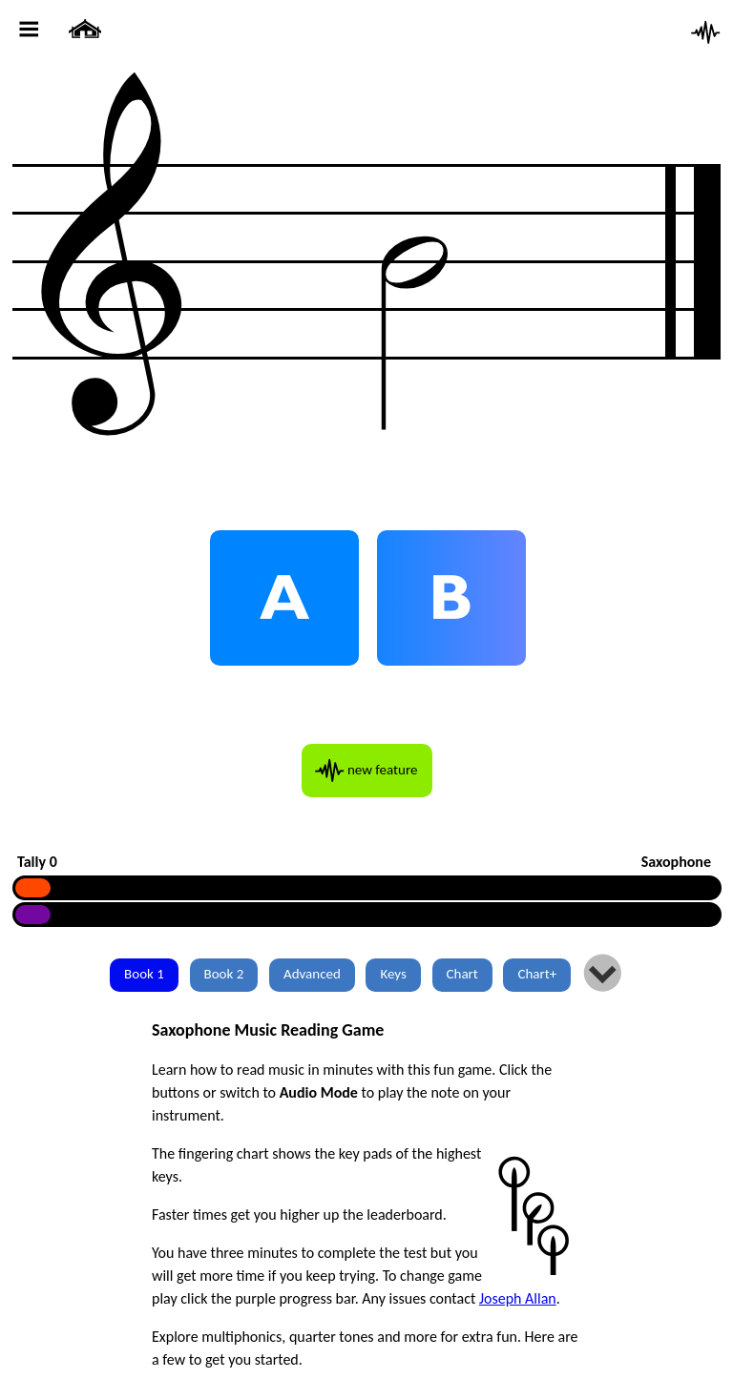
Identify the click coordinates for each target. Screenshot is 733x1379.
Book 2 (224, 973)
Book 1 (144, 973)
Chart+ (536, 973)
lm (602, 975)
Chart (462, 973)
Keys (393, 973)
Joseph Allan (517, 1298)
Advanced (312, 973)
